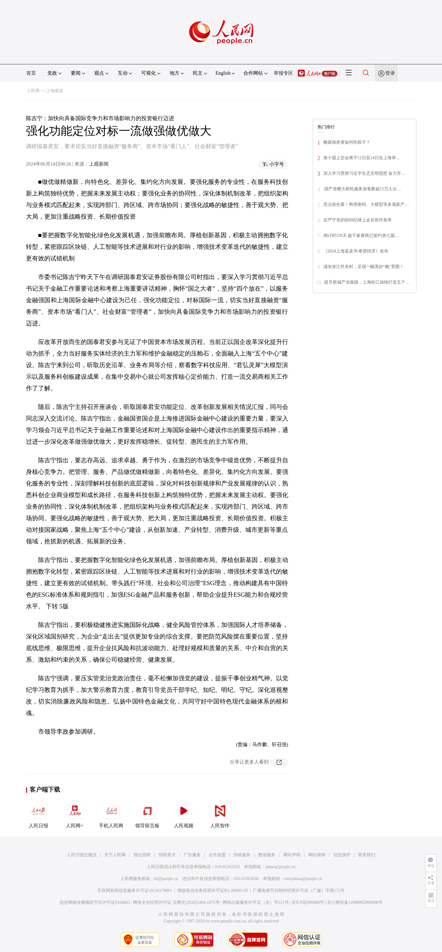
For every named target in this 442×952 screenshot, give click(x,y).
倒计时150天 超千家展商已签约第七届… (361, 235)
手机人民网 (111, 814)
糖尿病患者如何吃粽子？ (346, 142)
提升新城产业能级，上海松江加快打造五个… (367, 282)
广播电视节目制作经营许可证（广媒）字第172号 (299, 890)
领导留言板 (147, 814)
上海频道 (54, 90)
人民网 (33, 90)
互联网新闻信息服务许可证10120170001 (134, 890)
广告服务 (192, 855)
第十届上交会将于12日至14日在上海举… (361, 158)
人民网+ (74, 814)
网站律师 (316, 855)
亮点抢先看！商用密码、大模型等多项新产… (366, 204)
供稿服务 (241, 855)
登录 (390, 73)
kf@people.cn (166, 878)
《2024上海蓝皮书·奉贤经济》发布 (356, 251)
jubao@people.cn (280, 866)
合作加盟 (217, 855)
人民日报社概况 (82, 855)
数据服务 (266, 855)
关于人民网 (115, 855)
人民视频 (183, 814)
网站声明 (291, 855)
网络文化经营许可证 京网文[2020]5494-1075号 (176, 902)
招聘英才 (167, 855)
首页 (31, 73)
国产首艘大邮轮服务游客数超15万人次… (362, 189)
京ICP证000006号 (308, 902)
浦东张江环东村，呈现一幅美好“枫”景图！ (363, 266)
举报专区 (283, 73)
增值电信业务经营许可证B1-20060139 (212, 890)
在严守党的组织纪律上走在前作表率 (357, 220)
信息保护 (341, 855)
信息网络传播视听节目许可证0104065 (94, 902)
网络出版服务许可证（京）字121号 (256, 902)
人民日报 (38, 814)
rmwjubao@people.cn (303, 878)
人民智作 (220, 814)
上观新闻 (99, 163)
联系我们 (366, 855)
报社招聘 (142, 855)
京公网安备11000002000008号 (354, 902)
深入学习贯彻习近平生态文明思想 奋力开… (364, 173)
